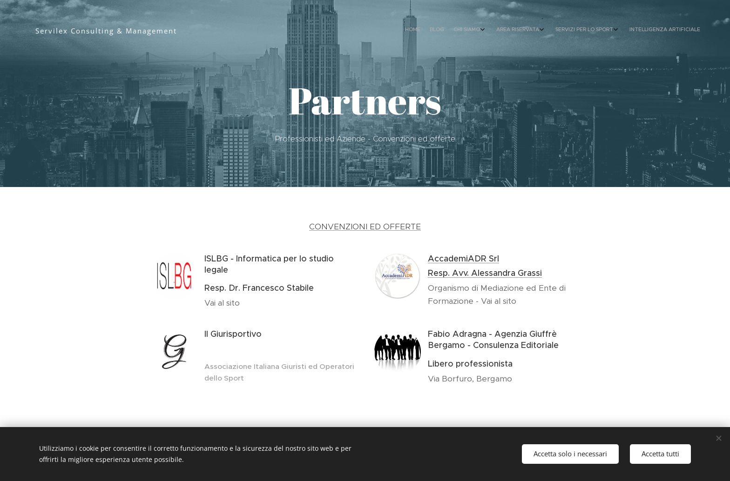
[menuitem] (633, 30)
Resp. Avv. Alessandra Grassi (485, 273)
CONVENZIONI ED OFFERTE (365, 226)
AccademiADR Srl (463, 259)
